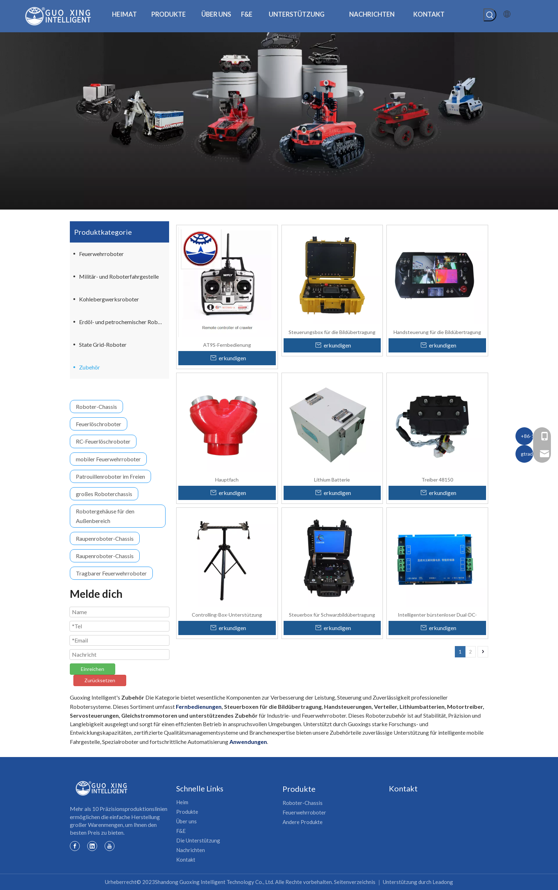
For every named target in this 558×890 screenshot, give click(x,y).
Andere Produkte (303, 822)
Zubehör (89, 367)
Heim (182, 802)
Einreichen (92, 669)
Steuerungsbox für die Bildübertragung (332, 332)
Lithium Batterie (332, 479)
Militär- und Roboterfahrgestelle (119, 276)
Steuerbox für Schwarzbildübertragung (332, 614)
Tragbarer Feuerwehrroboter (111, 573)
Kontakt (185, 859)
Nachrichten (190, 850)
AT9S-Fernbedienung (227, 344)
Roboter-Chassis (96, 406)
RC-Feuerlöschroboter (103, 441)
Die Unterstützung (198, 840)
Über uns (186, 821)
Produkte (187, 811)
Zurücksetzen (99, 680)
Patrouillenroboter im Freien (110, 476)
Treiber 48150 (437, 479)
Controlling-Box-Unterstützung (227, 614)
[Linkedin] (92, 845)
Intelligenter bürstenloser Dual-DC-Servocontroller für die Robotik (437, 614)
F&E (181, 831)
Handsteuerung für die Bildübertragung (437, 332)
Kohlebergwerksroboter (109, 299)
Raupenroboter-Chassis (105, 538)
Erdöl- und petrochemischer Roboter (123, 321)
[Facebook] (75, 845)
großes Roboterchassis (104, 493)
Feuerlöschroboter (98, 424)
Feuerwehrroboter (101, 253)
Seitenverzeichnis (354, 882)
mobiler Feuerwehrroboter (108, 459)
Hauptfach (227, 479)
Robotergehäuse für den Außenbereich (105, 516)
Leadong (443, 882)
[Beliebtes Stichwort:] (490, 15)
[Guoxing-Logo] (102, 788)
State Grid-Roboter (103, 344)
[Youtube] (110, 845)
